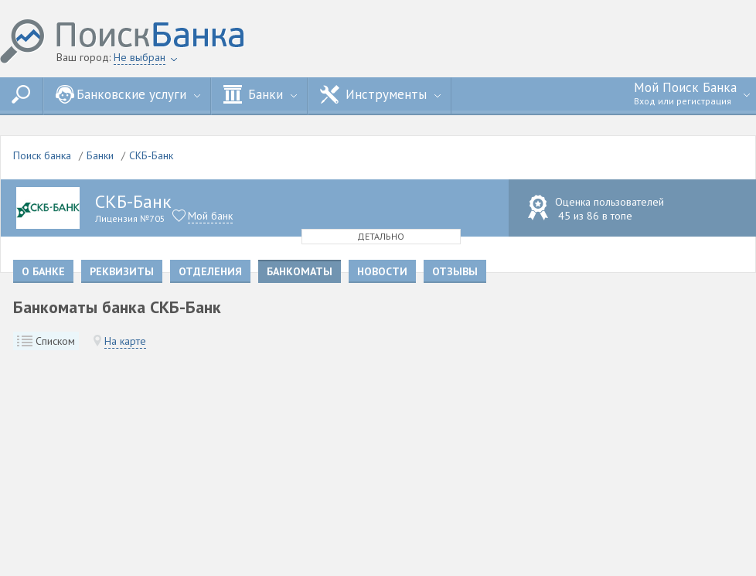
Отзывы (455, 271)
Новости (382, 271)
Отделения (210, 271)
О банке (43, 271)
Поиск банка (42, 155)
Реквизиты (122, 271)
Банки (260, 94)
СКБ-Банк (151, 155)
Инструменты (380, 94)
